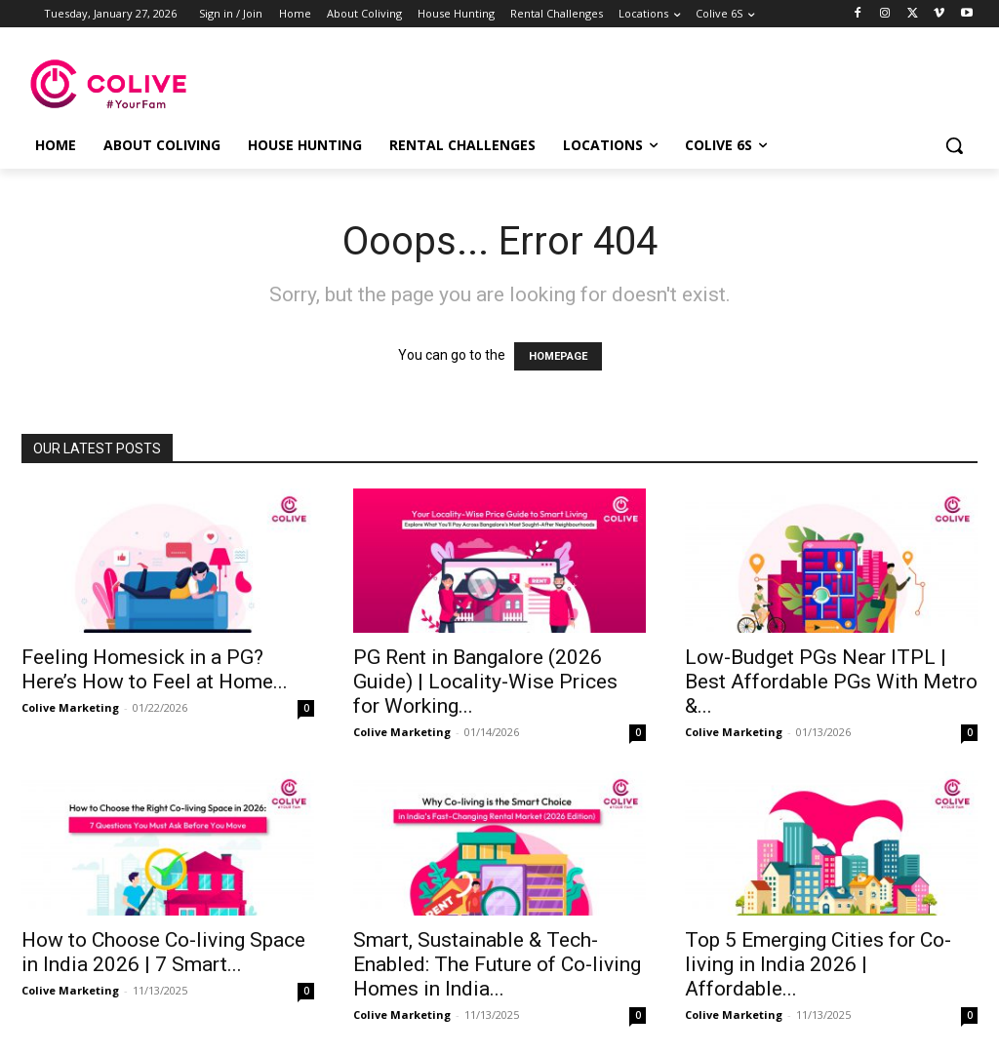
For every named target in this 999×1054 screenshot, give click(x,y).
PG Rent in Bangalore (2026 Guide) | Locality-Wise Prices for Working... (485, 681)
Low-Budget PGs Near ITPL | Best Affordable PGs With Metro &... (831, 681)
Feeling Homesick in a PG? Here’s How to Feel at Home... (154, 669)
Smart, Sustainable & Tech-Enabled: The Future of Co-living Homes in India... (497, 964)
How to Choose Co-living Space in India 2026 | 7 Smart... (163, 952)
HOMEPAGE (558, 356)
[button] (954, 145)
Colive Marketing (70, 707)
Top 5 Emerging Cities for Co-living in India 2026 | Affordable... (818, 964)
